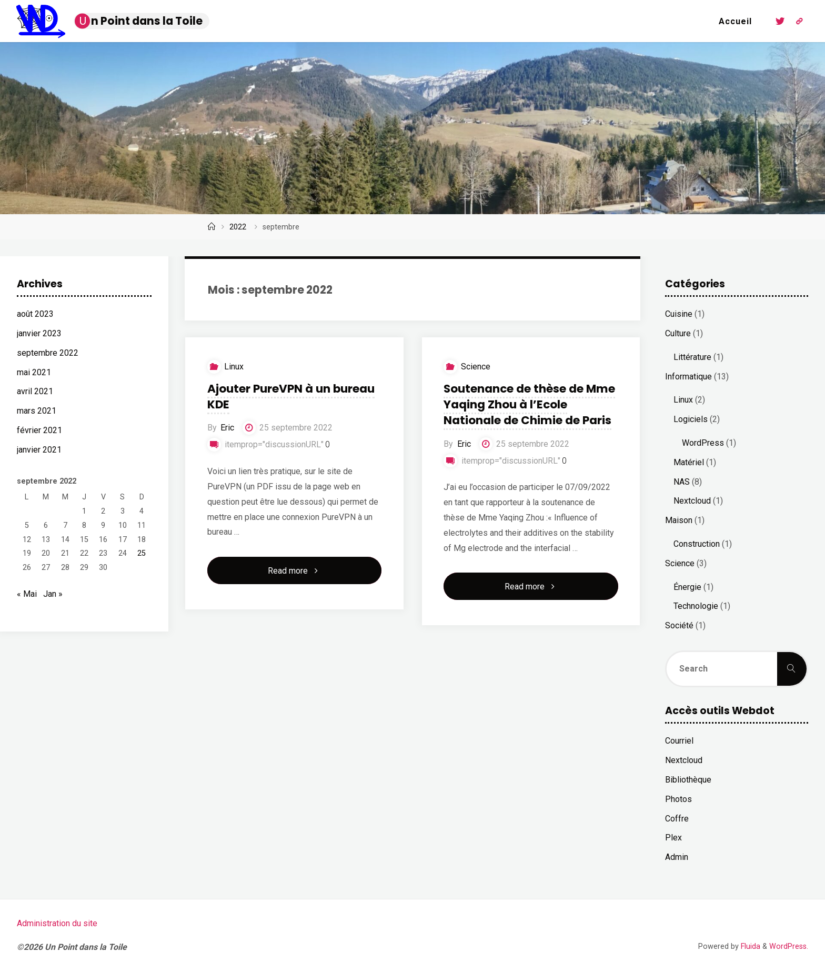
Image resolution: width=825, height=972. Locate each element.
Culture (678, 333)
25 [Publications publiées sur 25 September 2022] (141, 553)
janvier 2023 (39, 333)
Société (679, 625)
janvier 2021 (39, 450)
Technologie (695, 606)
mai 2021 (34, 372)
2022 (237, 227)
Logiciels (690, 419)
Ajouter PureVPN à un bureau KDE (290, 396)
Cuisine (678, 314)
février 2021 (39, 430)
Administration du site (57, 923)
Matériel (688, 462)
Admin (676, 857)
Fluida (749, 946)
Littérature (692, 357)
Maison (678, 520)
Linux (234, 367)
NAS (681, 482)
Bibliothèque (688, 780)
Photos (678, 799)
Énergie (687, 587)
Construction (696, 544)
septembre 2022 (47, 353)
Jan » (53, 594)
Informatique (688, 377)
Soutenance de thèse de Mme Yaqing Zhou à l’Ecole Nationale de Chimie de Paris (529, 404)
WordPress (703, 443)
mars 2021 (36, 411)
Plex (673, 838)
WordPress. (788, 946)
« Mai (27, 594)
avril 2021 (35, 391)
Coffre (677, 819)
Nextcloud (692, 501)
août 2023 (35, 314)
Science (475, 367)
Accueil (735, 21)
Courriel (679, 741)
